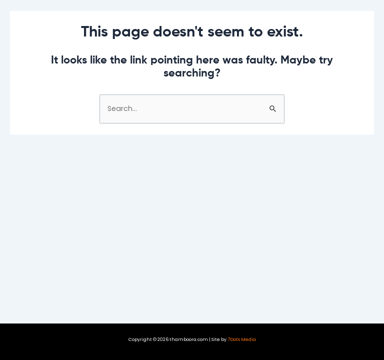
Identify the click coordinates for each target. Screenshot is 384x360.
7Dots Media (242, 339)
